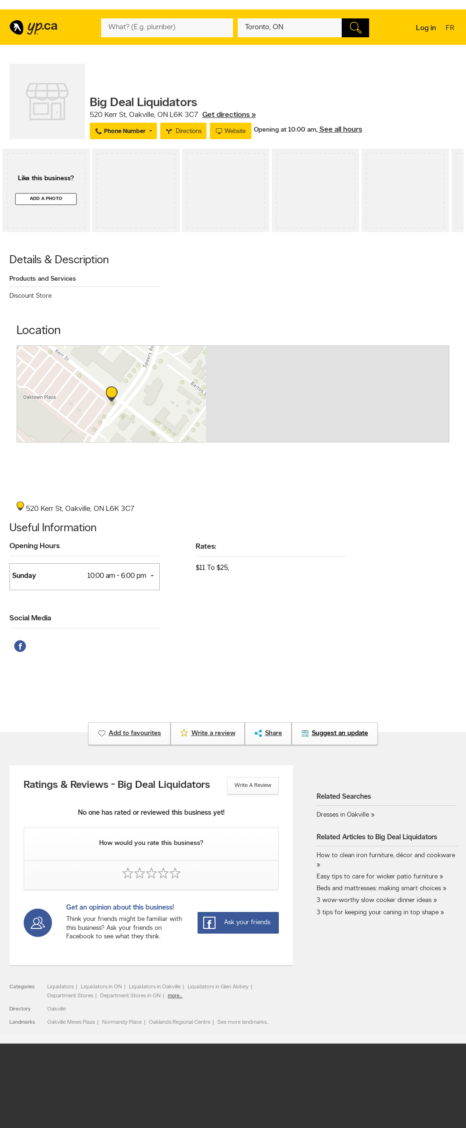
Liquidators (60, 987)
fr (451, 28)
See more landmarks (242, 1022)
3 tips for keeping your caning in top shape (378, 912)
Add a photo (46, 198)
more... (175, 996)
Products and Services (42, 279)
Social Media (30, 618)
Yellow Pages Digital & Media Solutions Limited (293, 1092)
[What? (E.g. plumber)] (167, 27)
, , (173, 115)
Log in (426, 28)
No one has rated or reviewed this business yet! (151, 813)
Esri (294, 437)
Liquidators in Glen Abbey (218, 987)
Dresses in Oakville (343, 815)
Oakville (56, 1009)
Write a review (252, 785)
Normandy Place (122, 1022)
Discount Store (30, 296)
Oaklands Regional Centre (179, 1022)
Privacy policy (255, 1067)
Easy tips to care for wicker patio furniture (377, 876)
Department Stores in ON (130, 996)
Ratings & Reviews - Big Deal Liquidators (117, 785)
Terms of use (210, 1067)
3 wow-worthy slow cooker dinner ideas (374, 900)
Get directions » (229, 115)
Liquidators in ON (101, 987)
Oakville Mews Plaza (71, 1022)
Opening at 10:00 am (285, 130)
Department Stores (70, 996)
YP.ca (115, 1092)
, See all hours (339, 130)
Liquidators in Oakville (155, 987)
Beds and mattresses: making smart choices (379, 888)
